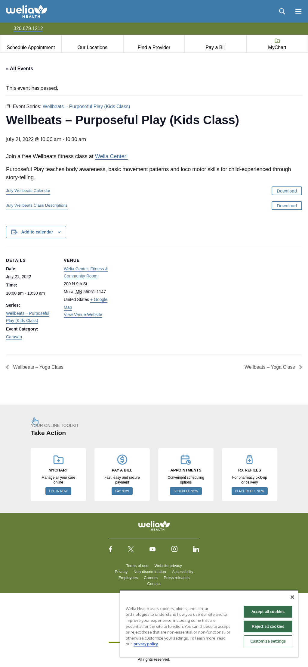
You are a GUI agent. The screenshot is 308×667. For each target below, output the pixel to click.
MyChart (277, 47)
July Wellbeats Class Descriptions (37, 205)
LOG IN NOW (58, 491)
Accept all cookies (268, 611)
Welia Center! (111, 156)
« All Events (19, 68)
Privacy (121, 571)
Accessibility (182, 571)
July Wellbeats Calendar (28, 190)
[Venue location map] (153, 289)
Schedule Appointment (31, 47)
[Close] (292, 597)
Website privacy (168, 565)
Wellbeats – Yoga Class (37, 367)
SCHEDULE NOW (186, 491)
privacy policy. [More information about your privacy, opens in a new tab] (146, 643)
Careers (151, 577)
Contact (154, 583)
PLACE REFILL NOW (249, 491)
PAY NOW (122, 491)
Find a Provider (154, 47)
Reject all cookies (268, 626)
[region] (209, 623)
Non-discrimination (150, 571)
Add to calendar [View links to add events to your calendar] (37, 232)
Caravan (14, 336)
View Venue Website (83, 314)
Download (287, 190)
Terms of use (137, 565)
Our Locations (92, 47)
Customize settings (268, 641)
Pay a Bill (215, 47)
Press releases (176, 577)
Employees (128, 577)
